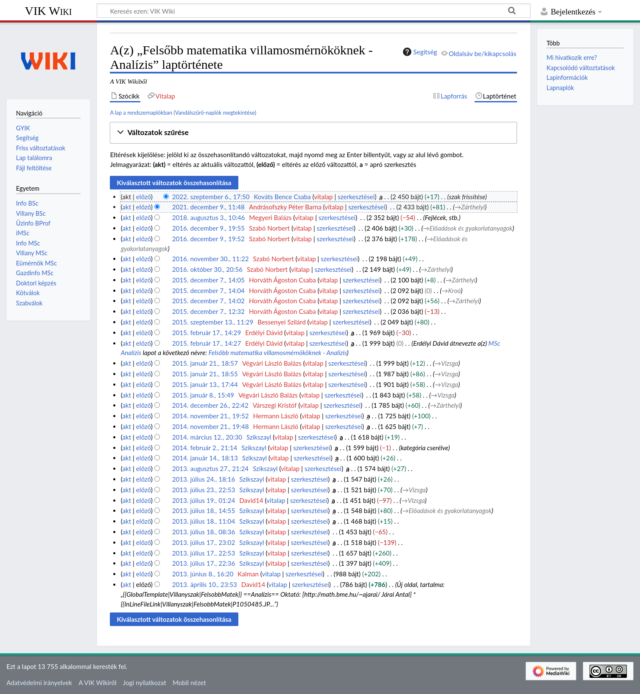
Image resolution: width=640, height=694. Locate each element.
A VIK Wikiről (97, 682)
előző (143, 196)
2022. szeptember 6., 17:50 (211, 196)
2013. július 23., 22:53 (203, 490)
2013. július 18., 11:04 (203, 521)
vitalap (323, 196)
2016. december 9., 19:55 (208, 228)
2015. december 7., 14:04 (208, 290)
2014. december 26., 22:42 (210, 405)
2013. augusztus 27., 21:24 (210, 468)
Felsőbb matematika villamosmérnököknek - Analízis (278, 352)
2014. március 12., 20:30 (207, 437)
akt (126, 207)
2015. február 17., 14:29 (206, 332)
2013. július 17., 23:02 (203, 542)
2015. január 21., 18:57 (205, 363)
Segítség (419, 52)
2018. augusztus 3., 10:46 (208, 217)
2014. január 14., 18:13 (205, 458)
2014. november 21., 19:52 (210, 416)
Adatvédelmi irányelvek (39, 682)
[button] (313, 132)
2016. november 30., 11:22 (210, 258)
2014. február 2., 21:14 (205, 447)
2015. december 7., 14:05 (208, 280)
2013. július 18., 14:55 (203, 510)
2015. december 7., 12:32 (208, 311)
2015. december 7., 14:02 (208, 301)
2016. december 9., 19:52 (208, 239)
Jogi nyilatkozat (144, 682)
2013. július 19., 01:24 (203, 500)
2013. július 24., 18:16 (203, 479)
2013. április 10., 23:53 (204, 584)
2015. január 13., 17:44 (205, 384)
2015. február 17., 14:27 (206, 343)
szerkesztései (356, 196)
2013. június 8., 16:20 (203, 574)
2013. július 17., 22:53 (203, 553)
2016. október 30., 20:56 (207, 269)
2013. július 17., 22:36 (203, 563)
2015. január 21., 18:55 (205, 374)
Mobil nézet (189, 682)
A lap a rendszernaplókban (141, 112)
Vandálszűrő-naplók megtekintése (215, 112)
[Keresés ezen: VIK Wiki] (313, 10)
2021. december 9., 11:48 (208, 207)
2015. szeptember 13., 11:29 (213, 322)
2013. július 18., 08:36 (203, 532)
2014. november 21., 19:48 (210, 426)
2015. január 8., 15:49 (203, 395)
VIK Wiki (48, 10)
